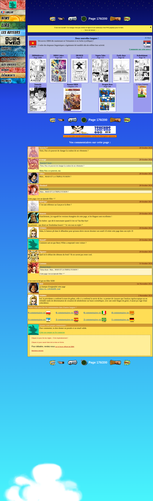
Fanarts (6, 48)
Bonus (5, 70)
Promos (6, 80)
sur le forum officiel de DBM (64, 478)
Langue (7, 12)
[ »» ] (127, 19)
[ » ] (115, 19)
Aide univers (8, 64)
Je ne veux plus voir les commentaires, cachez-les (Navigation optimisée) (90, 268)
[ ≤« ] (61, 19)
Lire (5, 25)
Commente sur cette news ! (140, 181)
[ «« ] (53, 19)
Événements (8, 75)
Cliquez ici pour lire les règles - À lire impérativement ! (50, 470)
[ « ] (72, 19)
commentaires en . (39, 444)
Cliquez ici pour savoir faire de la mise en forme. (48, 474)
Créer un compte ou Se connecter (52, 464)
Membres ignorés (37, 482)
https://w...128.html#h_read (49, 421)
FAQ (3, 53)
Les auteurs (10, 33)
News (5, 18)
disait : (46, 295)
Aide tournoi (9, 59)
